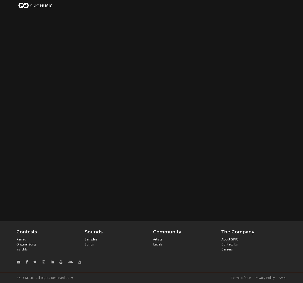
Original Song (26, 244)
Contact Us (229, 244)
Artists (157, 239)
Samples (91, 239)
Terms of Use (241, 277)
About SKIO (230, 239)
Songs (89, 244)
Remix (21, 239)
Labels (158, 244)
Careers (227, 249)
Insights (22, 249)
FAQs (282, 277)
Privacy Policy (265, 277)
